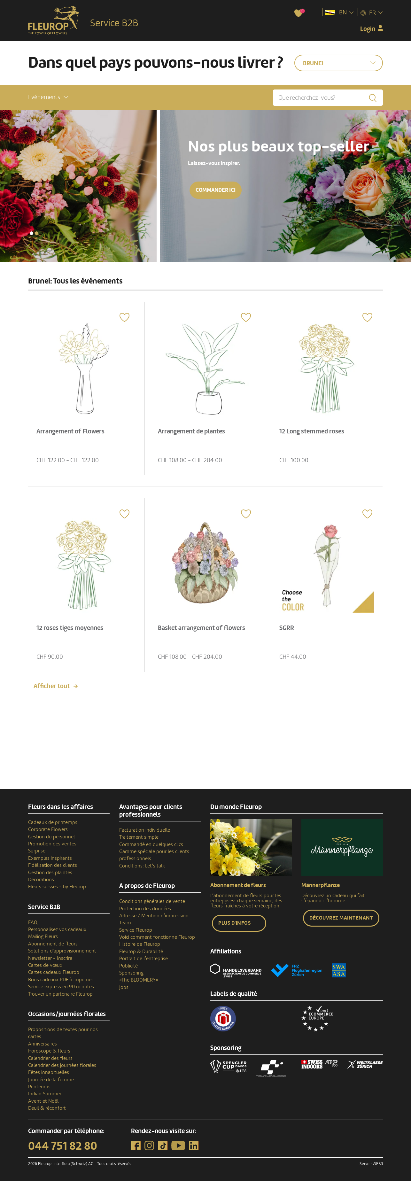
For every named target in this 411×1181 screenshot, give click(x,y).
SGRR (286, 628)
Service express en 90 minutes (61, 987)
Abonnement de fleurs (53, 944)
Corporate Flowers (48, 829)
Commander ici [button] (56, 190)
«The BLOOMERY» (138, 980)
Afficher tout (52, 686)
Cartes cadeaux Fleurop (53, 972)
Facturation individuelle (144, 830)
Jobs (123, 987)
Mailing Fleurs (43, 936)
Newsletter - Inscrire (50, 958)
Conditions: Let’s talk (142, 866)
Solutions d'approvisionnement (62, 951)
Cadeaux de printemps (52, 822)
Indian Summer (44, 1094)
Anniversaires (42, 1044)
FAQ (32, 922)
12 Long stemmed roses (311, 431)
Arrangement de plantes (191, 431)
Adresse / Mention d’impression (154, 916)
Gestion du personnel (51, 837)
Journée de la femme (51, 1080)
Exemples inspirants (50, 858)
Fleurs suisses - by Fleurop (57, 887)
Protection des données (145, 909)
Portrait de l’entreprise (143, 958)
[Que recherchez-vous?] (328, 97)
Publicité (128, 966)
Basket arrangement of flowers (201, 628)
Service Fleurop (135, 930)
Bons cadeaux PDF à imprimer (60, 980)
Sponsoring (131, 973)
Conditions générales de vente (152, 901)
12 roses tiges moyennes (69, 628)
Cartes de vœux (45, 965)
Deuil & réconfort (47, 1108)
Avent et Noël (43, 1101)
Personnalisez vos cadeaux (57, 929)
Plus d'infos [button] (234, 923)
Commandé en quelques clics (151, 844)
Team (125, 923)
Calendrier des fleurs (50, 1058)
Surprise (36, 851)
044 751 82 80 (62, 1146)
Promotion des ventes (52, 844)
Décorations (41, 879)
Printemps (39, 1087)
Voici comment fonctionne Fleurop (157, 937)
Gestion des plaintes (50, 872)
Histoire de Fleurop (139, 944)
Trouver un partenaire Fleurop (60, 994)
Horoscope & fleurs (49, 1051)
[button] (48, 97)
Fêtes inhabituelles (48, 1072)
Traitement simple (139, 837)
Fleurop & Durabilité (141, 951)
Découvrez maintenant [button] (341, 918)
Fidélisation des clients (52, 865)
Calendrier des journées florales (62, 1065)
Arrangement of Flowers (70, 431)
